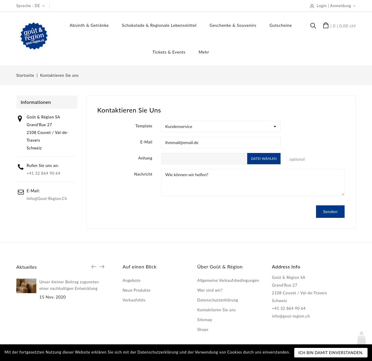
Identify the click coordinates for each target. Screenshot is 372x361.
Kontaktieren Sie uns (216, 309)
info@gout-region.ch (47, 198)
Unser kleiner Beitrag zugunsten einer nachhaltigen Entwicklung (69, 285)
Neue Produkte (137, 290)
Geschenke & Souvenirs (233, 25)
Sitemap (204, 319)
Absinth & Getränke (89, 25)
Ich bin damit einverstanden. (330, 352)
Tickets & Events (169, 51)
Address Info (286, 266)
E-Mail (146, 142)
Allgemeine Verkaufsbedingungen (228, 280)
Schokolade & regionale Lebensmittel (159, 25)
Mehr (204, 51)
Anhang (145, 158)
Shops (202, 329)
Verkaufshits (134, 300)
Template (144, 126)
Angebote (132, 280)
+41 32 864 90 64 (43, 173)
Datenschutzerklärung (217, 300)
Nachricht (143, 174)
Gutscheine (281, 25)
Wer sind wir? (209, 290)
